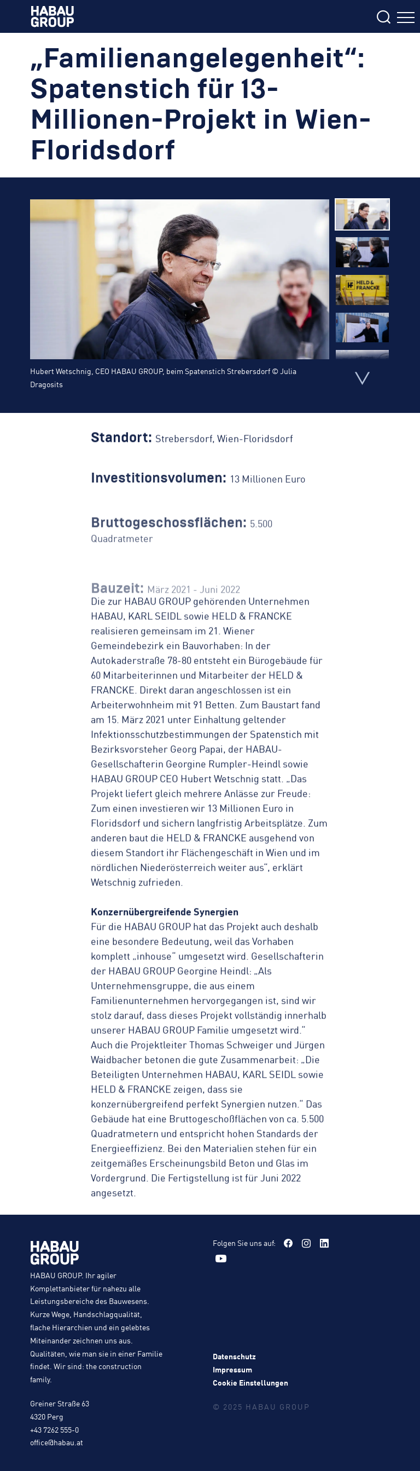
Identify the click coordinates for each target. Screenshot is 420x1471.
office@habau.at (56, 1441)
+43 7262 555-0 (54, 1429)
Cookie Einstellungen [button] (250, 1382)
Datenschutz (234, 1356)
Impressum (232, 1369)
